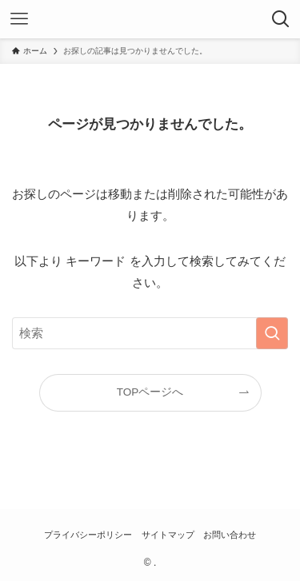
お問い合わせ (229, 534)
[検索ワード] (150, 333)
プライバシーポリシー (88, 534)
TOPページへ (150, 392)
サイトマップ (168, 534)
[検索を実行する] (272, 333)
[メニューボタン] (19, 19)
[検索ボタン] (281, 19)
